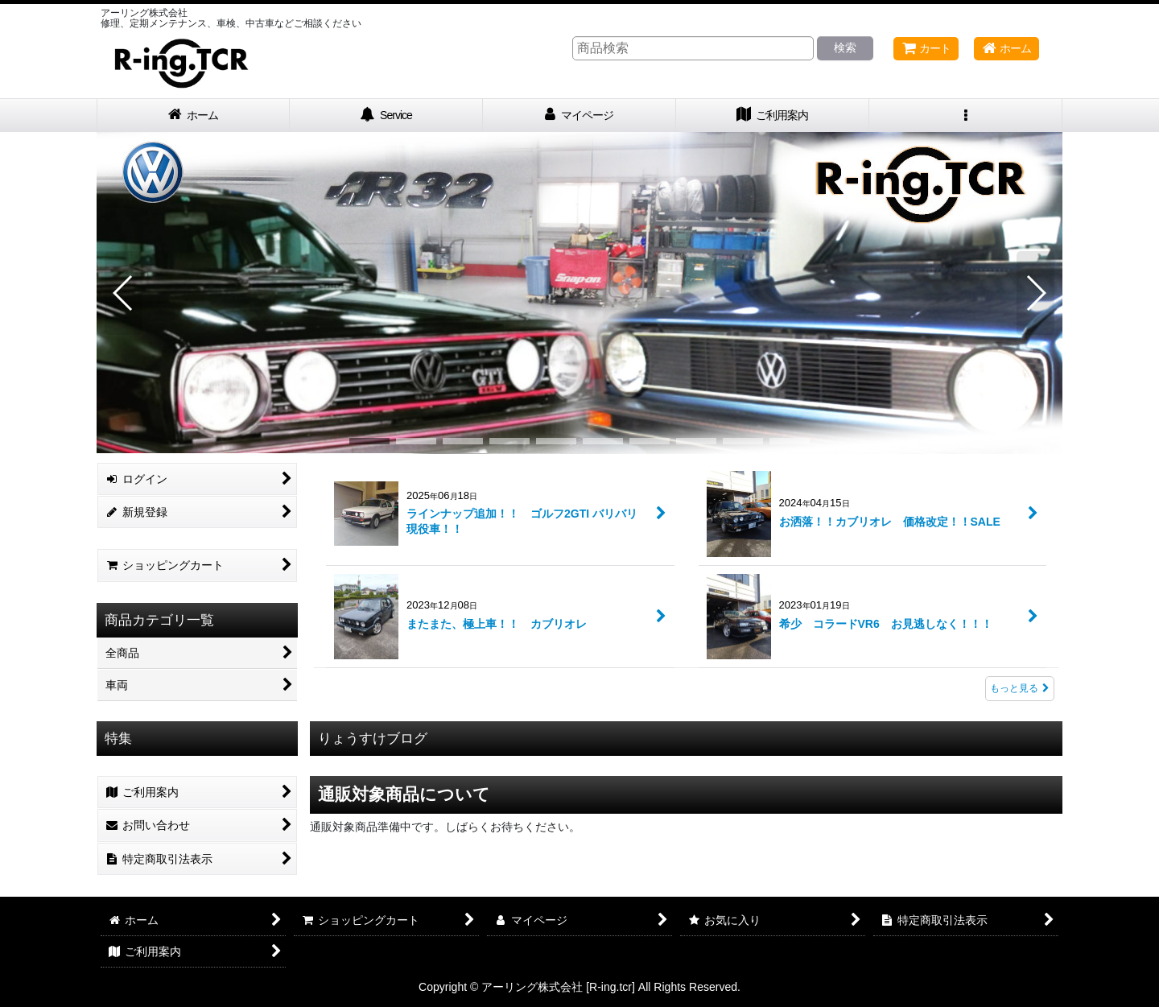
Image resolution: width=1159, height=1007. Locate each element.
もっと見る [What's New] (1020, 688)
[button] (965, 115)
